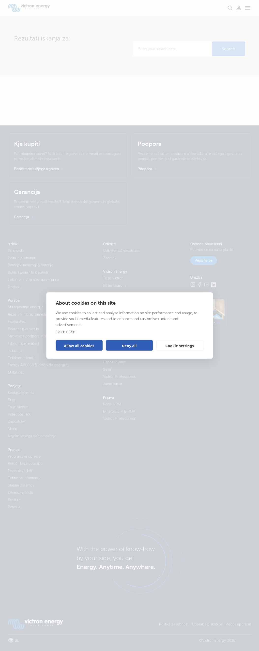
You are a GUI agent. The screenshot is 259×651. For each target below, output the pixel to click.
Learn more (65, 331)
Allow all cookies (79, 345)
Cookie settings (180, 345)
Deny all (129, 345)
